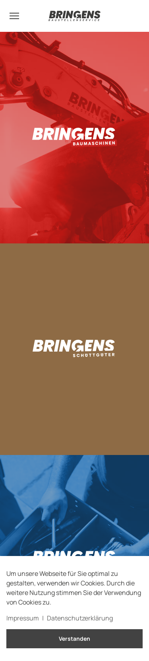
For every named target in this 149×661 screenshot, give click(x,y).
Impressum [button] (22, 618)
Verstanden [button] (74, 638)
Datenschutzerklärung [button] (80, 618)
